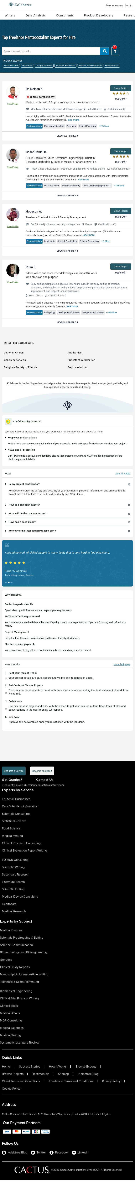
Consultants (65, 15)
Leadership (52, 247)
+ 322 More (33, 191)
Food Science (11, 834)
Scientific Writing (13, 873)
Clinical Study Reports (15, 973)
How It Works (57, 1072)
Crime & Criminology (71, 247)
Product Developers (98, 15)
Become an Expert (42, 777)
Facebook (58, 1158)
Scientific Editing (13, 895)
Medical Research (14, 917)
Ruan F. (31, 273)
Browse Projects (12, 1080)
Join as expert (114, 5)
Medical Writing (12, 841)
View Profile (12, 104)
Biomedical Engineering (16, 997)
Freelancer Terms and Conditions (71, 1087)
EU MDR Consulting (15, 865)
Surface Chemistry (75, 185)
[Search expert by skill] (55, 51)
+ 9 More (114, 247)
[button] (67, 490)
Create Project (120, 88)
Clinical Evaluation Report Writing (24, 856)
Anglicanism (27, 65)
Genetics (6, 965)
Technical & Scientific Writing (19, 987)
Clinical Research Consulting (21, 849)
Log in (128, 5)
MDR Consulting (11, 1026)
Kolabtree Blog (89, 1080)
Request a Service (13, 777)
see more (73, 119)
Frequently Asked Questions (19, 791)
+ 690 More (123, 318)
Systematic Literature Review (19, 1048)
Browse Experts (85, 1072)
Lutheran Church (11, 65)
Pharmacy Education (57, 126)
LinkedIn (80, 1158)
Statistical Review (14, 827)
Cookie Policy (11, 1094)
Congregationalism (44, 65)
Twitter (38, 1158)
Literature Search (13, 887)
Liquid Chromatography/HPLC (104, 185)
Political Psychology (96, 247)
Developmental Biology (74, 318)
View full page (122, 670)
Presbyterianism (112, 65)
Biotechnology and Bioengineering (23, 958)
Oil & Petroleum (54, 185)
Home (6, 1072)
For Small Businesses (16, 805)
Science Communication (16, 950)
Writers (10, 15)
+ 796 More (114, 126)
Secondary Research (15, 880)
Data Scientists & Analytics (20, 812)
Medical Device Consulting (20, 902)
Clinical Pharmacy (95, 126)
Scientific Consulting (16, 819)
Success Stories (29, 1072)
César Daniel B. (36, 152)
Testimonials (41, 1080)
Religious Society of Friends (90, 65)
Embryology (52, 318)
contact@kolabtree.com (50, 791)
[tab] (67, 490)
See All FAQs (122, 479)
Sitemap (63, 1080)
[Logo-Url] (20, 5)
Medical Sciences (11, 1033)
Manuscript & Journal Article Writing (24, 980)
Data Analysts (36, 15)
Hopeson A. (34, 217)
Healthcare (9, 909)
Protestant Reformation (65, 65)
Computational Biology (101, 318)
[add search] (104, 51)
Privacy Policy (111, 1087)
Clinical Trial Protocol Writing (19, 1004)
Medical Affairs (10, 1019)
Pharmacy (77, 126)
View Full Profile (67, 136)
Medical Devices (11, 936)
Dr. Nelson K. (34, 89)
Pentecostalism (35, 126)
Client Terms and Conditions (21, 1087)
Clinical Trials (9, 1011)
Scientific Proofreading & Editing (21, 943)
